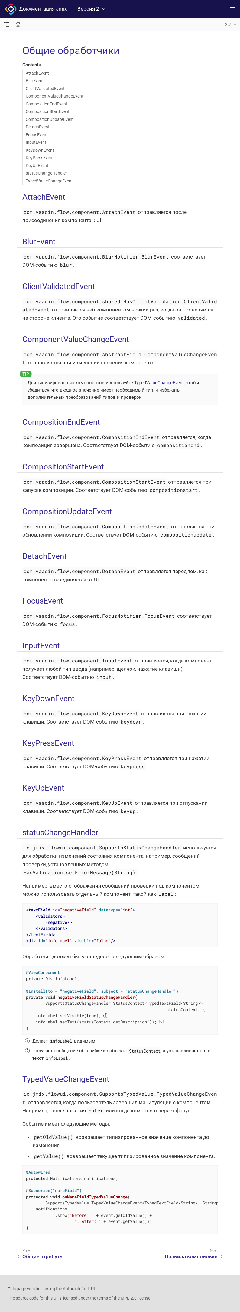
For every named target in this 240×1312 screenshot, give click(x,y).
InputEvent (36, 142)
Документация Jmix (36, 9)
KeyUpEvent (37, 165)
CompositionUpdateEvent (50, 119)
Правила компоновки (191, 1256)
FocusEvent (37, 134)
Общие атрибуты (43, 1256)
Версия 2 (91, 8)
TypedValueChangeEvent (49, 181)
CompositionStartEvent (48, 111)
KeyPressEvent (40, 157)
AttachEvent (37, 73)
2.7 (228, 24)
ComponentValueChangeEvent (54, 96)
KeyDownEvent (40, 150)
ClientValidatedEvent (45, 88)
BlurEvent (35, 80)
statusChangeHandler (46, 173)
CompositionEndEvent (46, 104)
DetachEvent (38, 126)
